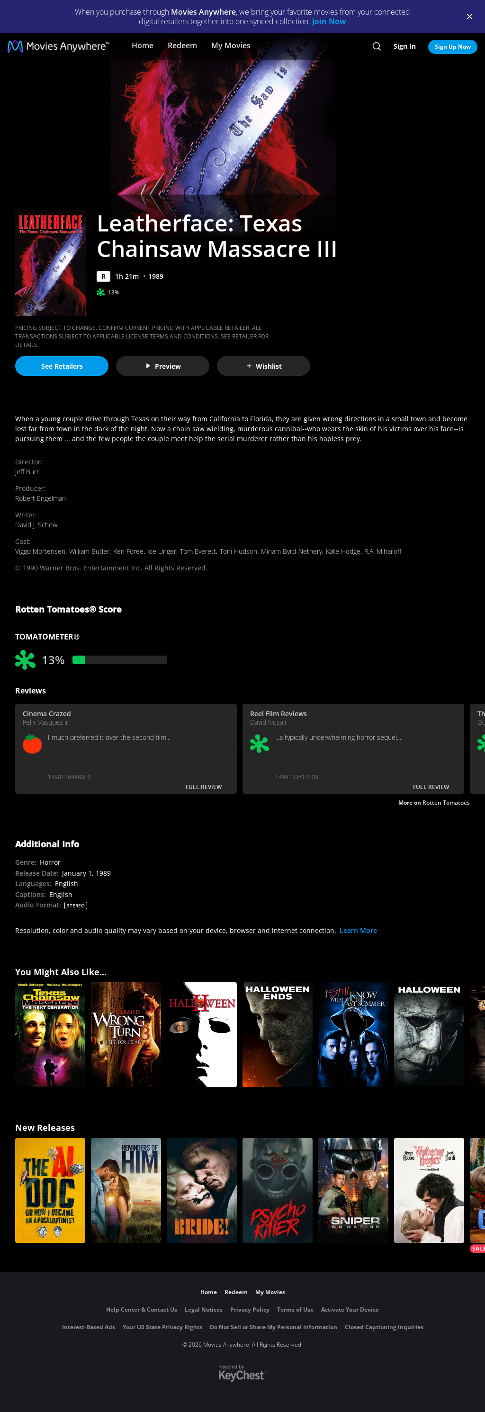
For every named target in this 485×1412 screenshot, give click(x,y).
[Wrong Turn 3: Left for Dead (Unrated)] (126, 1034)
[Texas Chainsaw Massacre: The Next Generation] (50, 1034)
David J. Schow (36, 524)
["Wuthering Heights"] (429, 1190)
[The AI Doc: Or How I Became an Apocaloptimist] (50, 1190)
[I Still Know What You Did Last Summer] (353, 1034)
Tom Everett (198, 551)
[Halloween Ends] (277, 1034)
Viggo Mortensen (40, 551)
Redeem (182, 45)
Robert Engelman (40, 498)
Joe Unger (161, 551)
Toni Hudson (238, 551)
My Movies (231, 45)
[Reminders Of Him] (126, 1190)
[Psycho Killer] (277, 1190)
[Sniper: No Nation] (353, 1190)
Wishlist (264, 366)
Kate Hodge (343, 551)
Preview (163, 366)
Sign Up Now (453, 47)
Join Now (329, 21)
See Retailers (62, 366)
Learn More (358, 930)
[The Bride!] (202, 1190)
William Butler (89, 551)
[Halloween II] (202, 1034)
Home (142, 45)
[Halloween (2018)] (429, 1034)
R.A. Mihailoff (382, 551)
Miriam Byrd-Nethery (291, 551)
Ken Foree (128, 551)
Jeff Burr (27, 471)
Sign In (405, 46)
